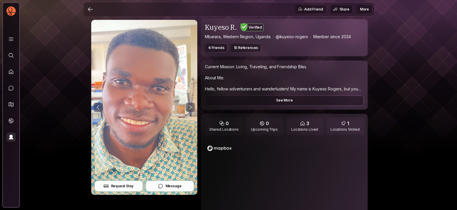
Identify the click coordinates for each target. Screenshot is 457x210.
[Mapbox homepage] (219, 148)
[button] (11, 104)
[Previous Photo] (98, 107)
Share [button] (341, 9)
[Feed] (11, 71)
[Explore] (11, 55)
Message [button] (170, 186)
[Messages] (11, 88)
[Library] (11, 39)
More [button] (364, 9)
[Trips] (11, 120)
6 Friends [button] (216, 48)
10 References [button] (246, 48)
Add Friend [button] (310, 9)
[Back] (90, 9)
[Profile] (11, 137)
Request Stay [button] (118, 186)
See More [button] (284, 100)
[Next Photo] (190, 107)
